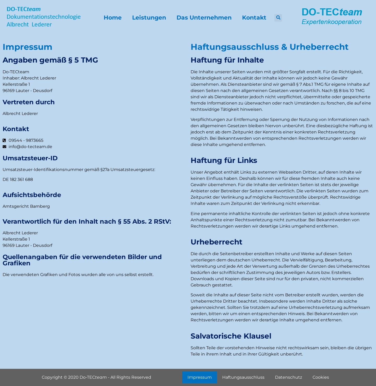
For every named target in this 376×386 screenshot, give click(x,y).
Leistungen (149, 17)
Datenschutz (288, 377)
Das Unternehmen (204, 17)
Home (113, 17)
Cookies (321, 377)
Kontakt (254, 17)
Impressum (199, 377)
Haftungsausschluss (243, 377)
